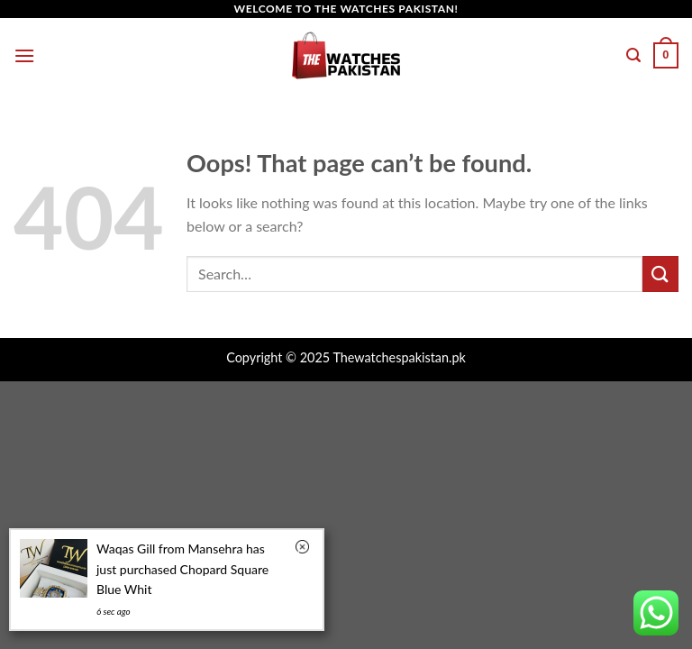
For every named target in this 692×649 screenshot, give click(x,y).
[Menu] (24, 55)
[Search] (633, 55)
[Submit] (660, 273)
